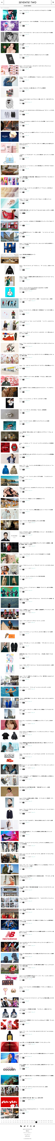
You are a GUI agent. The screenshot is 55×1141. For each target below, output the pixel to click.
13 (22, 1120)
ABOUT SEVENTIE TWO (27, 1129)
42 (20, 1122)
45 (25, 1122)
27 (46, 1120)
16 (27, 1120)
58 (48, 1122)
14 (24, 1120)
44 (24, 1122)
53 (39, 1122)
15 (25, 1120)
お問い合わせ (27, 1136)
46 (27, 1122)
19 (32, 1120)
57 (46, 1122)
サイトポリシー (27, 1134)
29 (50, 1120)
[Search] (53, 2)
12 (20, 1120)
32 (3, 1122)
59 (50, 1122)
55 (43, 1122)
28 (48, 1120)
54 (41, 1122)
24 (41, 1120)
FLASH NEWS (27, 5)
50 (34, 1122)
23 (39, 1120)
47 (29, 1122)
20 (34, 1120)
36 (10, 1122)
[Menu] (2, 2)
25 (43, 1120)
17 (29, 1120)
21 (36, 1120)
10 (17, 1120)
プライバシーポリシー (27, 1132)
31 (1, 1122)
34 (6, 1122)
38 (13, 1122)
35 (8, 1122)
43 (22, 1122)
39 (15, 1122)
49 (32, 1122)
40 (17, 1122)
